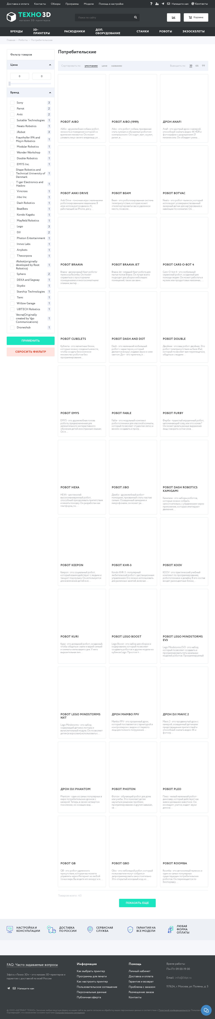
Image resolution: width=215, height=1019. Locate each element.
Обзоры (55, 4)
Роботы (165, 32)
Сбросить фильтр (30, 352)
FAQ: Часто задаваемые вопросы (32, 965)
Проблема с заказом (142, 987)
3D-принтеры (41, 32)
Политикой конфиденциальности (174, 1010)
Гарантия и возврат (141, 982)
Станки (143, 32)
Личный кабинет (139, 971)
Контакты (40, 4)
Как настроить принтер (92, 982)
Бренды (16, 32)
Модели (89, 4)
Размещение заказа (141, 992)
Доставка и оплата (18, 4)
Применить (31, 340)
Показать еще (137, 903)
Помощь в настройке (111, 4)
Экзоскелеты (194, 32)
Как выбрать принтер (91, 971)
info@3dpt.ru (183, 978)
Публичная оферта (89, 997)
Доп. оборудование (107, 32)
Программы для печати (92, 976)
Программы (72, 4)
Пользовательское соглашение (97, 987)
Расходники (74, 32)
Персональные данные (91, 992)
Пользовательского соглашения (70, 1012)
